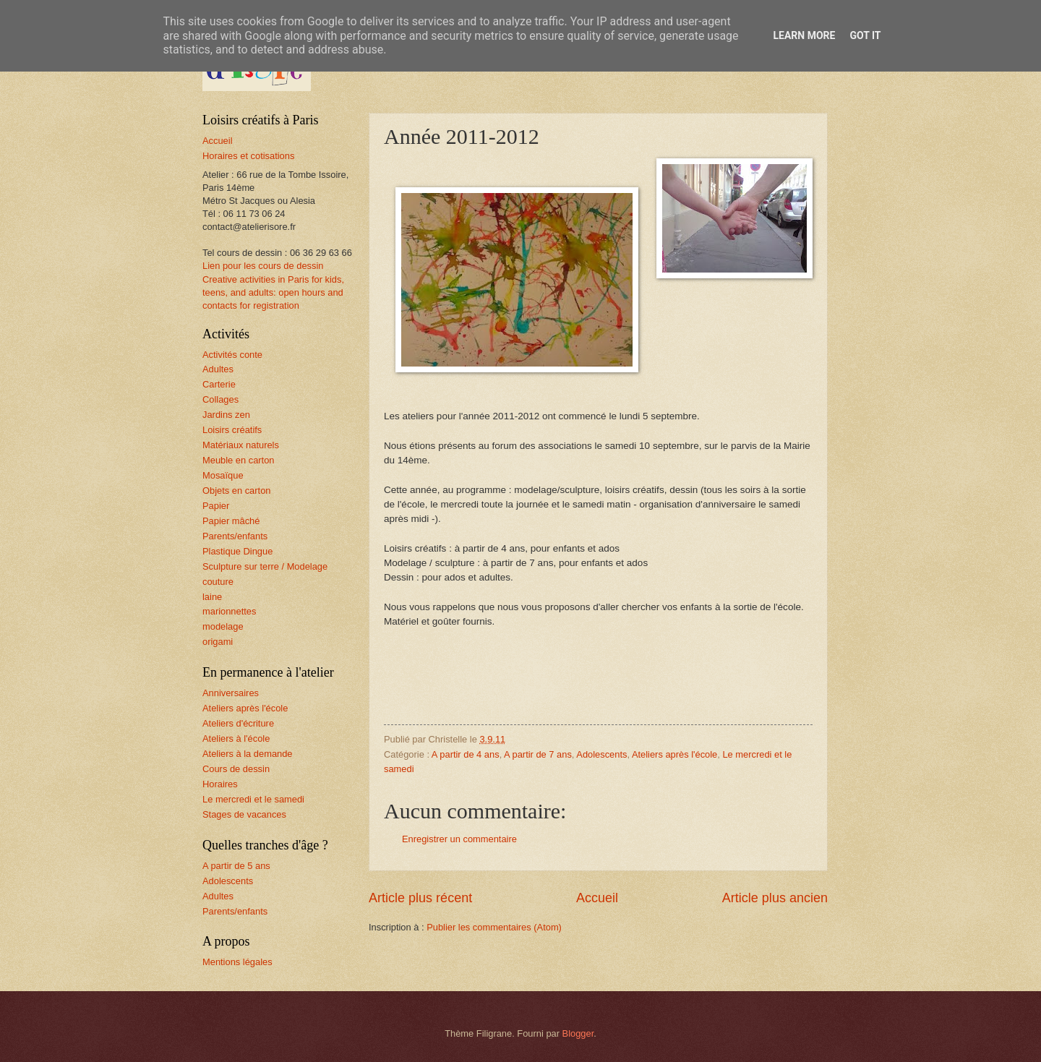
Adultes (218, 369)
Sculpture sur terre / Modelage (264, 566)
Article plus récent (420, 898)
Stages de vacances (244, 814)
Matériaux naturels (240, 445)
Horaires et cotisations (248, 155)
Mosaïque (223, 475)
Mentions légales (237, 961)
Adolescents (601, 754)
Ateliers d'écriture (238, 723)
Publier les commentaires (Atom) (494, 927)
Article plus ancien (775, 898)
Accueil (597, 898)
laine (212, 596)
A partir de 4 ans (466, 754)
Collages (220, 399)
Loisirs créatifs (232, 429)
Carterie (219, 384)
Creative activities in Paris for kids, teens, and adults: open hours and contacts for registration (273, 292)
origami (217, 641)
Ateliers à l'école (236, 738)
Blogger (578, 1033)
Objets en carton (236, 490)
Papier (215, 505)
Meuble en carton (238, 460)
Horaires (220, 784)
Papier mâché (231, 520)
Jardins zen (226, 414)
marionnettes (229, 611)
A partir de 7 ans (538, 754)
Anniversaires (230, 693)
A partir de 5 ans (236, 865)
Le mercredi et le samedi (253, 799)
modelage (223, 626)
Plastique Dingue (237, 551)
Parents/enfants (234, 536)
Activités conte (232, 354)
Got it (865, 35)
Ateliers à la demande (247, 753)
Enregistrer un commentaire (459, 839)
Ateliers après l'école (674, 754)
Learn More (804, 35)
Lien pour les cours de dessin (262, 265)
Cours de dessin (236, 768)
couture (218, 581)
